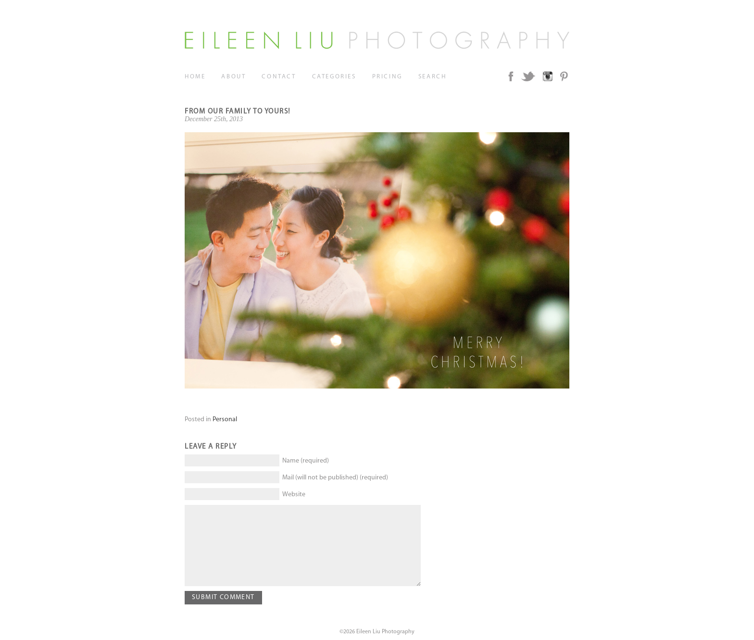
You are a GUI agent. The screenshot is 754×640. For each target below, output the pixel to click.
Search (432, 77)
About (233, 77)
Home (195, 77)
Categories (334, 77)
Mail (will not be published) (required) (335, 477)
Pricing (387, 77)
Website (293, 494)
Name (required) (305, 460)
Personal (225, 419)
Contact (279, 77)
